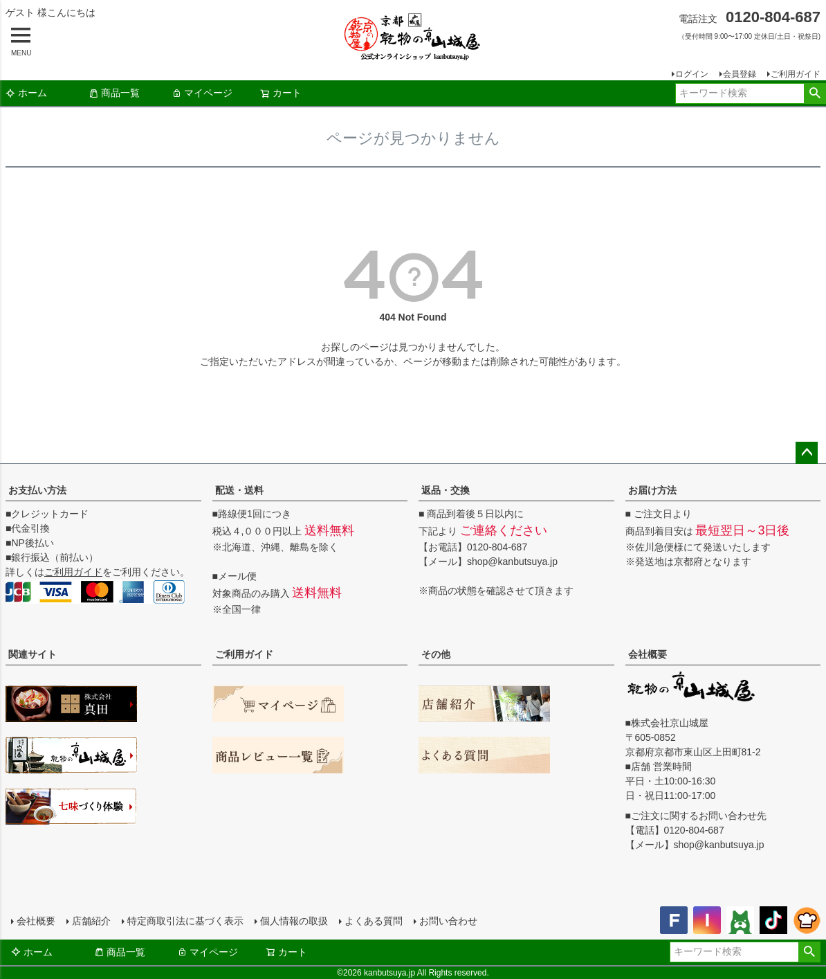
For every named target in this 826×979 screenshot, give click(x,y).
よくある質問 (374, 920)
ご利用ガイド (795, 74)
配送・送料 (239, 490)
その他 (435, 654)
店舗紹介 (91, 920)
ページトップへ (807, 453)
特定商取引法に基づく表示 (185, 920)
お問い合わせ (448, 920)
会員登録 (739, 74)
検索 (814, 93)
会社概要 (647, 654)
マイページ (202, 92)
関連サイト (32, 654)
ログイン (691, 74)
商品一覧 (114, 92)
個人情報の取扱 (294, 920)
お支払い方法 (37, 490)
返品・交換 (445, 490)
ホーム (26, 92)
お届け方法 (652, 490)
